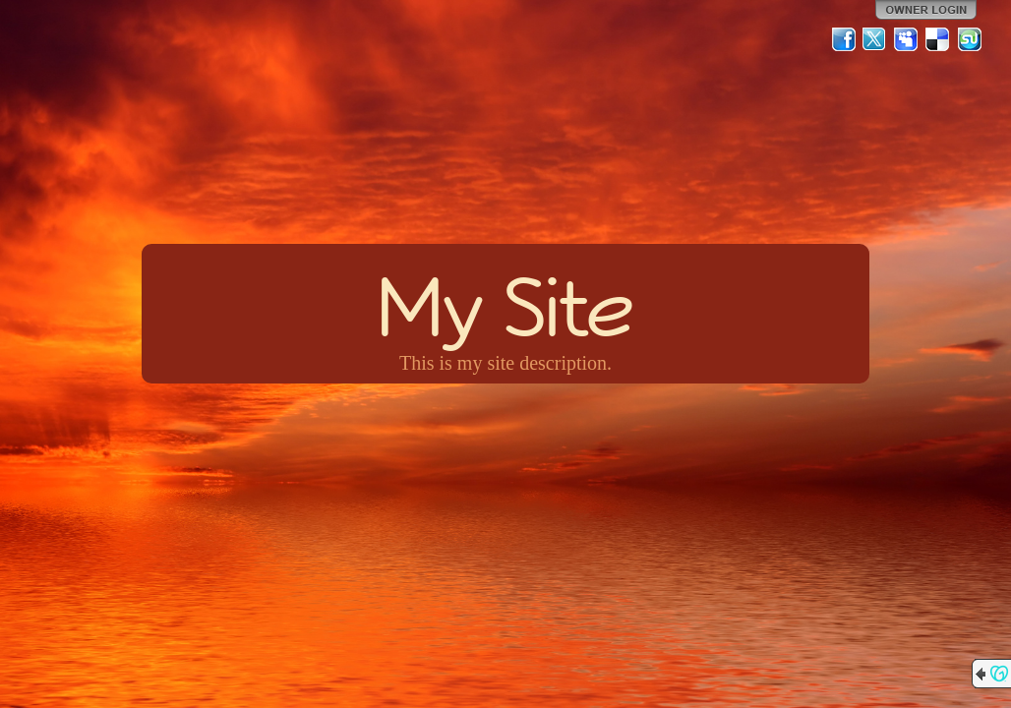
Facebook (844, 39)
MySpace (907, 39)
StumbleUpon (969, 39)
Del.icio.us (938, 39)
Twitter (875, 39)
